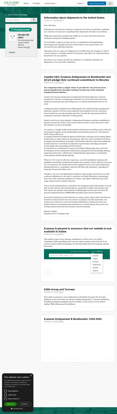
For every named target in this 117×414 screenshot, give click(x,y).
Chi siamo (36, 3)
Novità (26, 3)
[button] (17, 409)
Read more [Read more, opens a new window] (19, 386)
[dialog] (17, 392)
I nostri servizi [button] (50, 3)
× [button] (31, 375)
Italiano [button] (81, 3)
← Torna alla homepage (16, 14)
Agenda (12, 52)
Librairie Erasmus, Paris (96, 3)
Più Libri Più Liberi (23, 36)
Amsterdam (11, 3)
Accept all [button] (10, 404)
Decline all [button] (24, 404)
